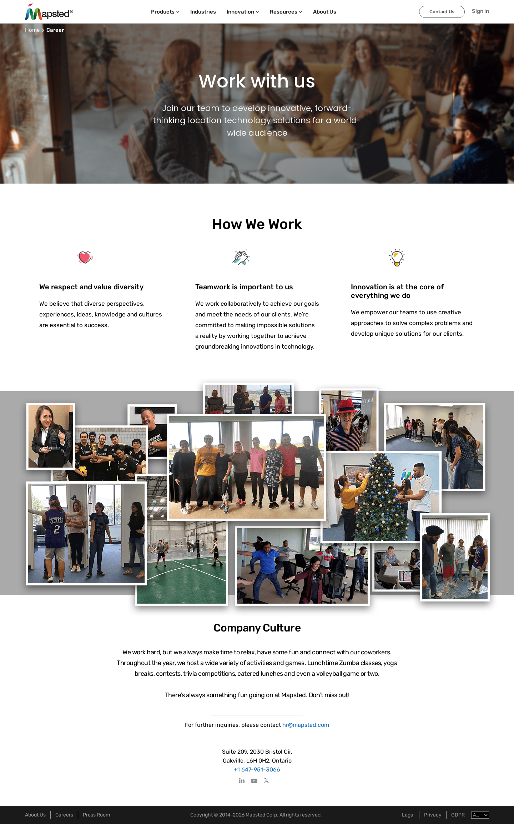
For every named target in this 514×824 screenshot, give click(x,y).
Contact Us (441, 11)
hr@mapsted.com (305, 724)
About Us (35, 815)
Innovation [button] (243, 12)
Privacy (433, 815)
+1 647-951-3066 (257, 769)
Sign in (480, 11)
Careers (64, 815)
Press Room (96, 815)
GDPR (458, 815)
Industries (203, 12)
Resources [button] (286, 12)
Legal (408, 815)
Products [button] (165, 12)
